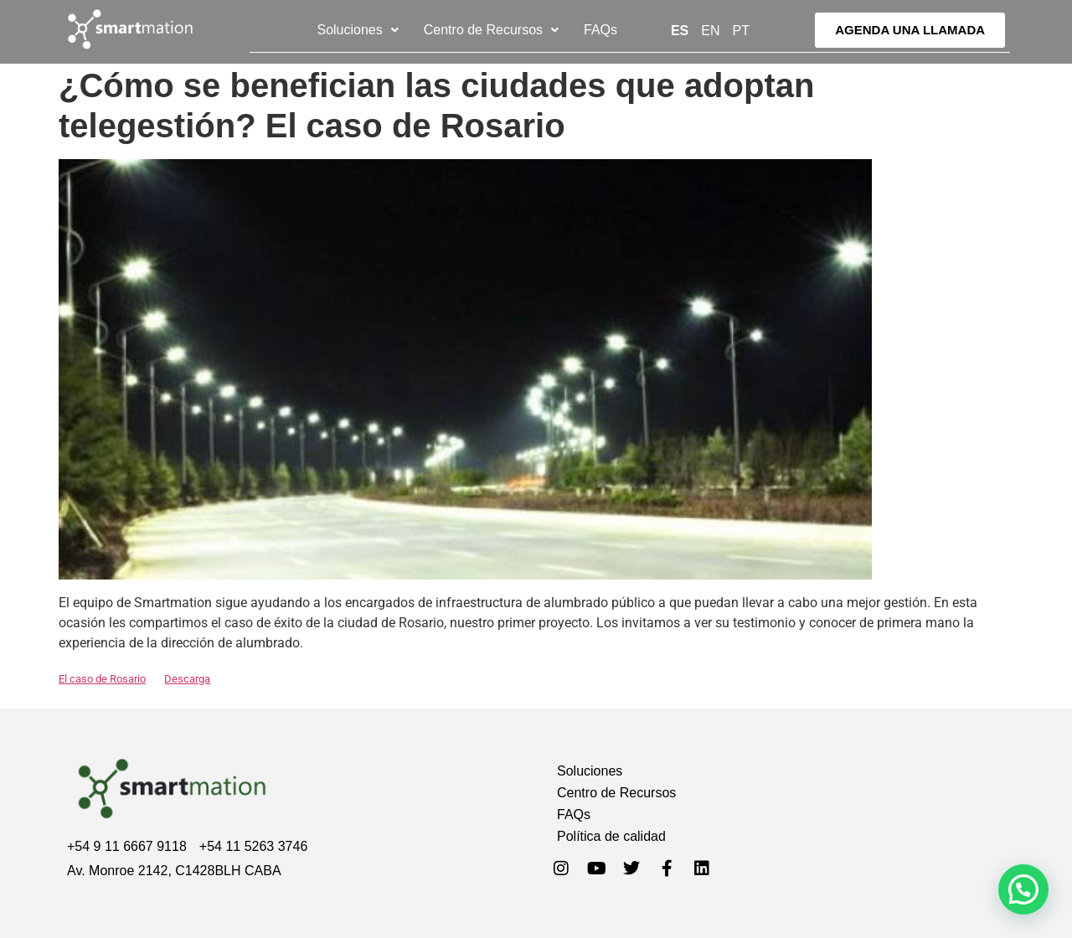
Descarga (187, 679)
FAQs (600, 30)
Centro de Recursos (491, 30)
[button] (357, 30)
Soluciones (357, 30)
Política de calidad (611, 836)
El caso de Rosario (102, 679)
